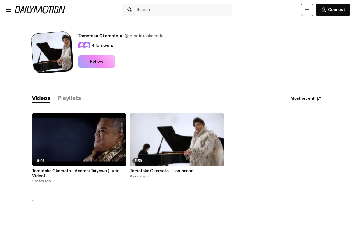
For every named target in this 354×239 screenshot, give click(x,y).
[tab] (41, 98)
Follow (96, 61)
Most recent (306, 98)
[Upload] (307, 10)
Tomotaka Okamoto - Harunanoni (162, 171)
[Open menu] (8, 10)
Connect (333, 10)
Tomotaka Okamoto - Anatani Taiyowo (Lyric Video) (75, 173)
